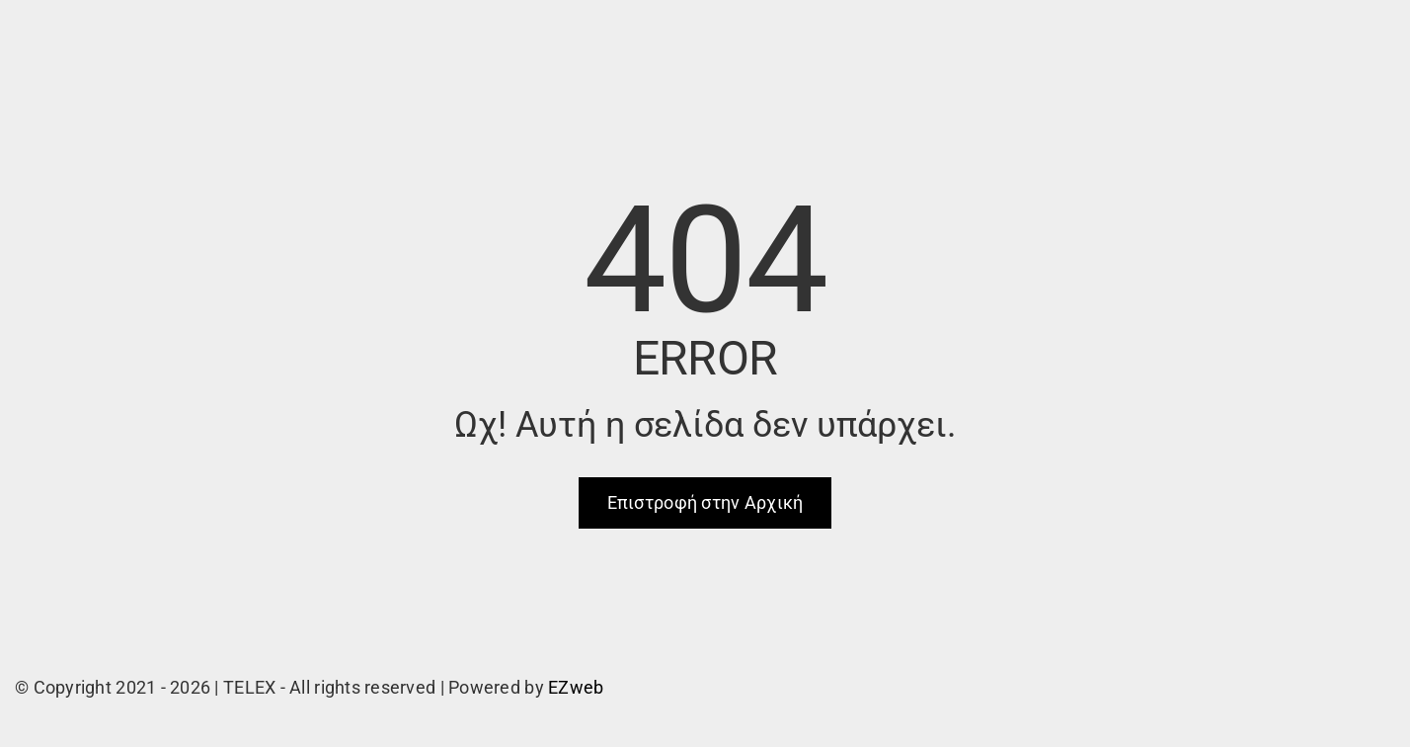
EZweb (575, 687)
